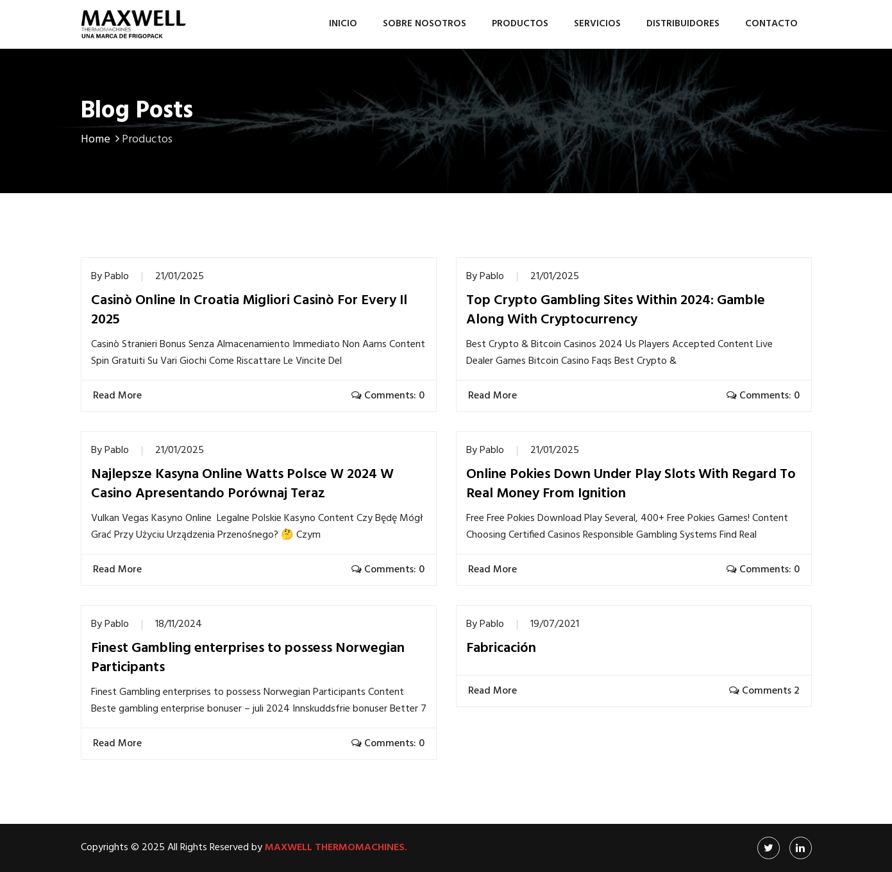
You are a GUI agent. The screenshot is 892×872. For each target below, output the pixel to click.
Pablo (117, 276)
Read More (118, 396)
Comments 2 (764, 691)
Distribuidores (682, 23)
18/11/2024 (178, 624)
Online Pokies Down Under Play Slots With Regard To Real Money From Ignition (631, 484)
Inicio (343, 23)
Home (101, 139)
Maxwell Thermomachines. (336, 847)
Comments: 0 (388, 396)
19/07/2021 (554, 624)
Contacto (771, 23)
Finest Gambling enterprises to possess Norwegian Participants (248, 658)
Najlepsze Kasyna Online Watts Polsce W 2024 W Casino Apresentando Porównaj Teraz (242, 484)
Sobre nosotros (424, 23)
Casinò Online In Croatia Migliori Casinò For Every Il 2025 (249, 310)
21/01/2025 (179, 276)
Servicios (597, 23)
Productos (520, 23)
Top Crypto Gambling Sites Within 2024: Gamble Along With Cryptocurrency (615, 310)
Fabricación (501, 648)
